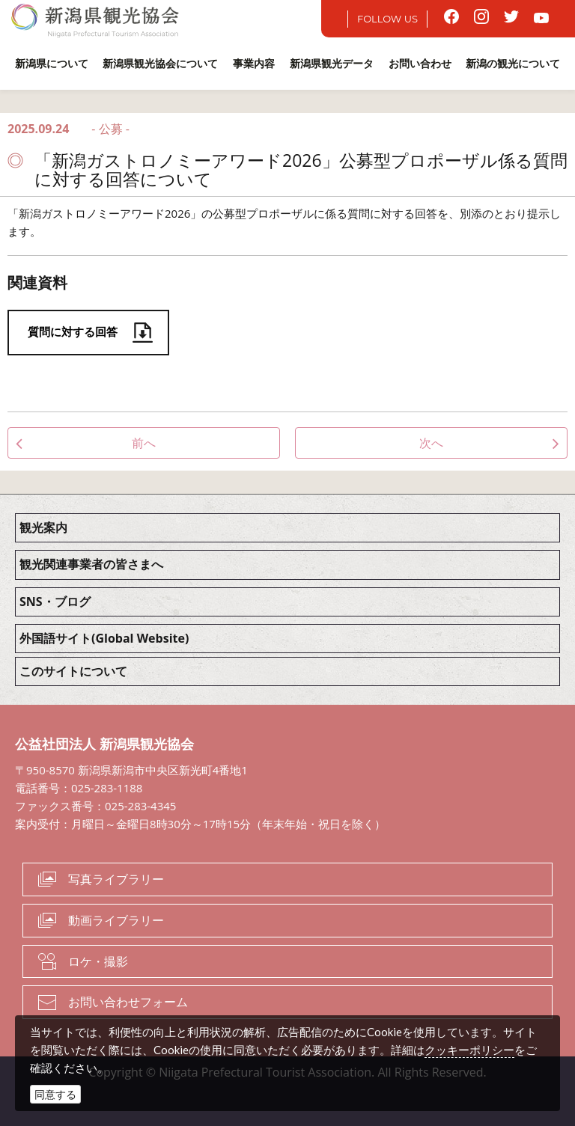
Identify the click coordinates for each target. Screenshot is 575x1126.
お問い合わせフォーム (128, 1002)
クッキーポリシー (469, 1049)
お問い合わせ (420, 63)
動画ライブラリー (116, 920)
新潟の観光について (513, 63)
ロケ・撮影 (98, 961)
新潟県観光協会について (160, 63)
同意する (55, 1094)
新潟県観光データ (332, 63)
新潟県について (51, 63)
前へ (144, 443)
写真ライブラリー (116, 879)
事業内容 (254, 63)
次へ (431, 443)
